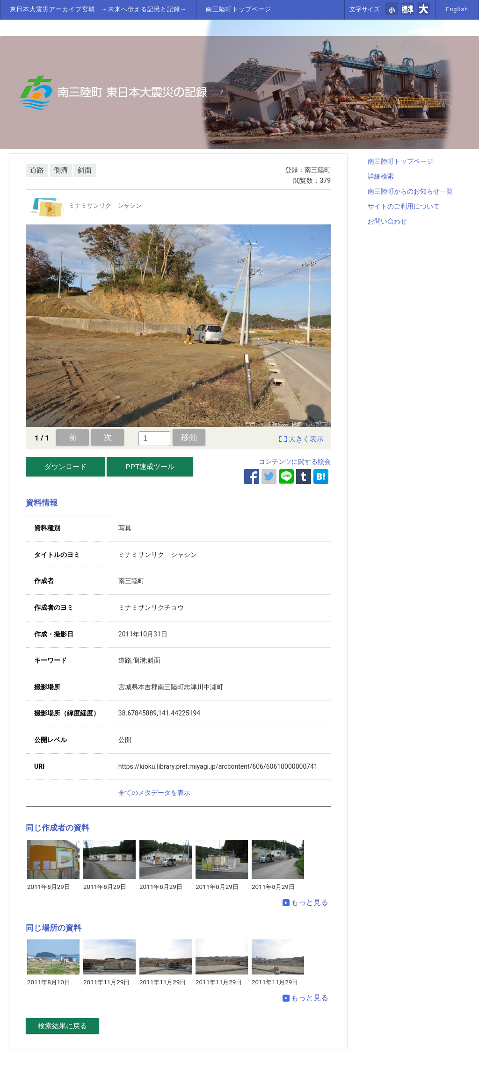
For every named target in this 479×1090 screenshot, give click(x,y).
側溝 (61, 170)
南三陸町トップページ (238, 9)
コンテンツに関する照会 (295, 461)
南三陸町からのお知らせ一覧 (410, 191)
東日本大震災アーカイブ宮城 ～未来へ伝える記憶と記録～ (98, 9)
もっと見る (305, 902)
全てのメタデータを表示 (154, 792)
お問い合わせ (387, 221)
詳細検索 (381, 176)
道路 (37, 170)
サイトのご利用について (404, 206)
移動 (189, 437)
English (457, 9)
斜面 (85, 170)
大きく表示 (306, 439)
